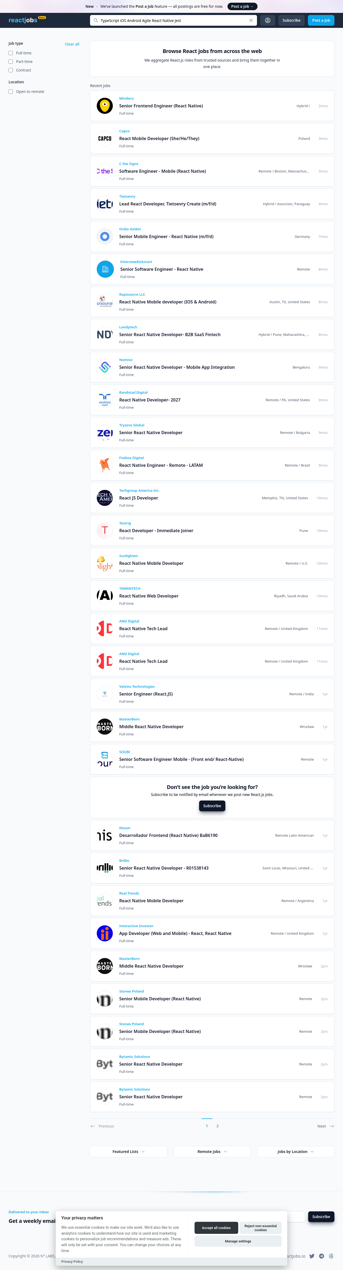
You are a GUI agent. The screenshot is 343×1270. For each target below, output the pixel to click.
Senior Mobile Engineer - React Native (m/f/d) (166, 236)
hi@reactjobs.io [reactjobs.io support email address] (289, 1256)
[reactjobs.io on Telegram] (321, 1256)
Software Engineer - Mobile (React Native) (162, 171)
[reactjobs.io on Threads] (331, 1256)
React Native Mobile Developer (151, 563)
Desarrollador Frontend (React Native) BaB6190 (168, 835)
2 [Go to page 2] (218, 1125)
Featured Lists (129, 1151)
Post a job (242, 6)
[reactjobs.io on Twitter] (312, 1256)
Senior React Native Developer (151, 432)
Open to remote (30, 91)
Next (325, 1126)
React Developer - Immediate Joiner (156, 530)
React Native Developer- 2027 (150, 400)
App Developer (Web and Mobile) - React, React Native (175, 933)
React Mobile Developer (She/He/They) (159, 138)
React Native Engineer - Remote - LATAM (161, 465)
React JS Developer (138, 498)
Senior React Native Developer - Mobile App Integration (177, 367)
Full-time (23, 52)
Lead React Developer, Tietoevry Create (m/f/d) (167, 204)
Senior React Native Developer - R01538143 (163, 868)
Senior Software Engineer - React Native (161, 269)
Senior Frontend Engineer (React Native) (161, 106)
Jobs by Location (296, 1151)
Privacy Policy (72, 1262)
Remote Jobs (212, 1151)
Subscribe (212, 805)
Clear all (72, 44)
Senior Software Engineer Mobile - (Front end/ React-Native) (181, 759)
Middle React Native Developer (151, 727)
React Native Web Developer (148, 596)
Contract (23, 70)
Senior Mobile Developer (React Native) (160, 999)
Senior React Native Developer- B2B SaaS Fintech (170, 334)
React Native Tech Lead (143, 629)
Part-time (24, 61)
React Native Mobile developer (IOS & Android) (167, 302)
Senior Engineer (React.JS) (146, 694)
